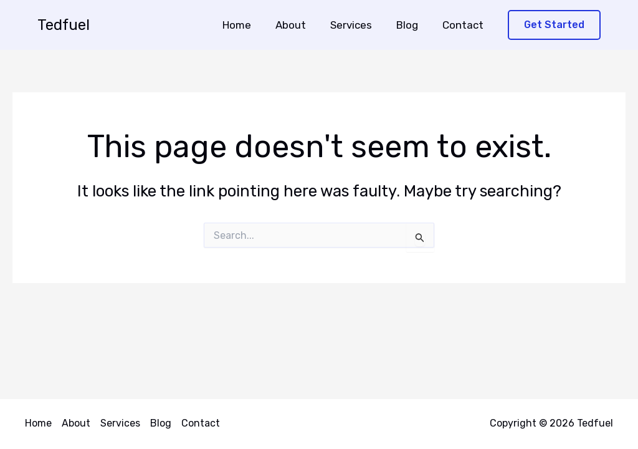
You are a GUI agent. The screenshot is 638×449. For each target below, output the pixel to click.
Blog (411, 25)
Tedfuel (63, 25)
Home (250, 25)
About (301, 25)
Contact (464, 25)
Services (358, 25)
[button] (554, 25)
